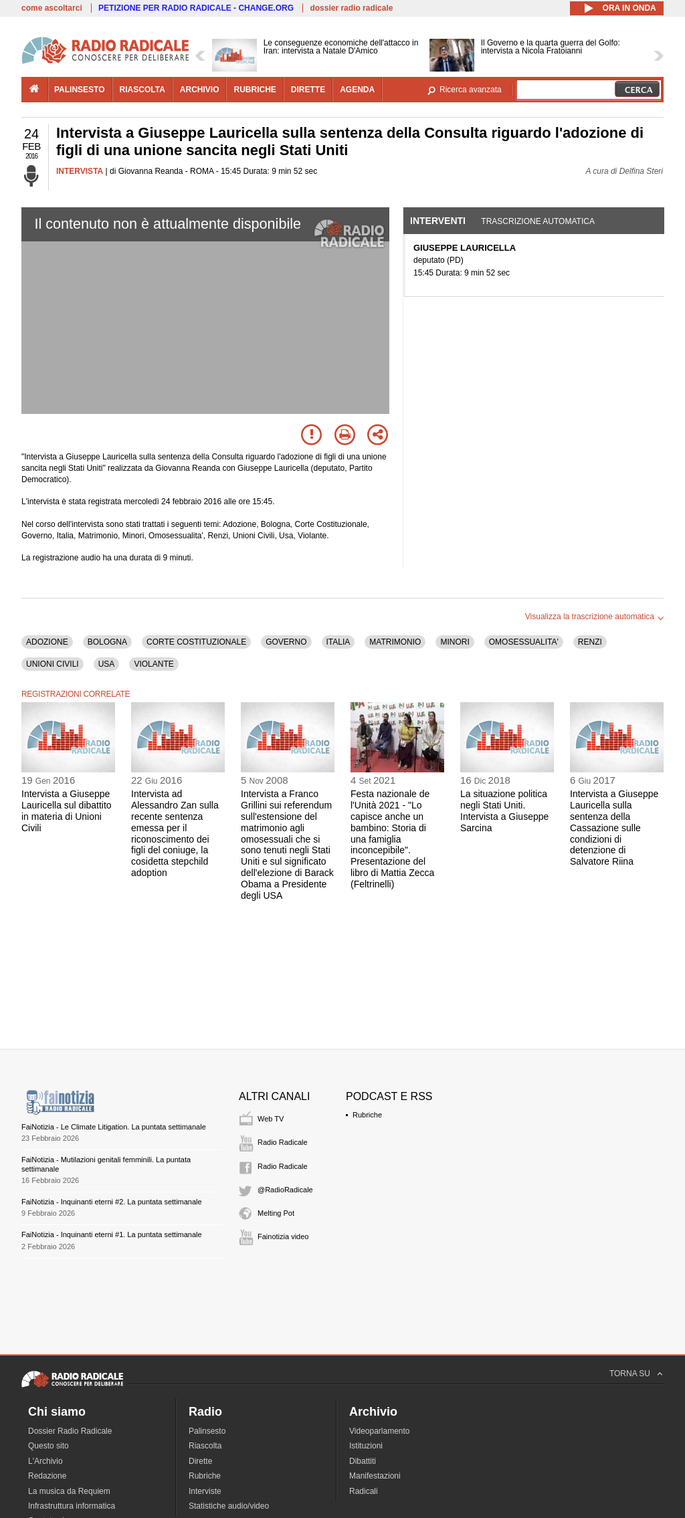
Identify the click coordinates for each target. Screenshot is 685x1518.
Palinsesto (207, 1431)
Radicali (363, 1491)
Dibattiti (362, 1461)
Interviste (205, 1491)
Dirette (200, 1461)
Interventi (438, 220)
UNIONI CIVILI (52, 664)
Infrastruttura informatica (71, 1506)
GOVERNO (286, 642)
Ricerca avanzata (470, 89)
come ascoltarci (51, 8)
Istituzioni (366, 1445)
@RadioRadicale (285, 1190)
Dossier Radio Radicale (70, 1431)
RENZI (590, 642)
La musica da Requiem (69, 1491)
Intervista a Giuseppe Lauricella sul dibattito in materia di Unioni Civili (66, 810)
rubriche (254, 89)
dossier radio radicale (351, 8)
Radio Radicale (283, 1142)
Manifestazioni (375, 1476)
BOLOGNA (107, 642)
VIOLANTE (153, 664)
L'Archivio (45, 1461)
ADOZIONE (47, 642)
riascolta (142, 89)
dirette (308, 89)
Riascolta (205, 1445)
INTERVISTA (79, 171)
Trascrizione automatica (538, 221)
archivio (199, 89)
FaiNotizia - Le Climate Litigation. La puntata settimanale (113, 1127)
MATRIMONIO (395, 642)
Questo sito (48, 1445)
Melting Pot (276, 1213)
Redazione (47, 1476)
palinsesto (79, 89)
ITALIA (338, 642)
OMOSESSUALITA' (524, 642)
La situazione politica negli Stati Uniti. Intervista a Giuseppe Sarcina (504, 810)
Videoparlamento (379, 1431)
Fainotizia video (283, 1236)
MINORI (454, 642)
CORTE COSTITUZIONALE (196, 642)
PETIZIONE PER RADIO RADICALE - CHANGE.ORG (196, 8)
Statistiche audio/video (229, 1506)
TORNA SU (629, 1373)
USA (106, 664)
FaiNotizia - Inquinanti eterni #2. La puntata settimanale (111, 1202)
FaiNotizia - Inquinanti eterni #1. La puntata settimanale (111, 1234)
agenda (357, 89)
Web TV (271, 1119)
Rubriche (367, 1115)
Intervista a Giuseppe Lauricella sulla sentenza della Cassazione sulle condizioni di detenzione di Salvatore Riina (614, 827)
